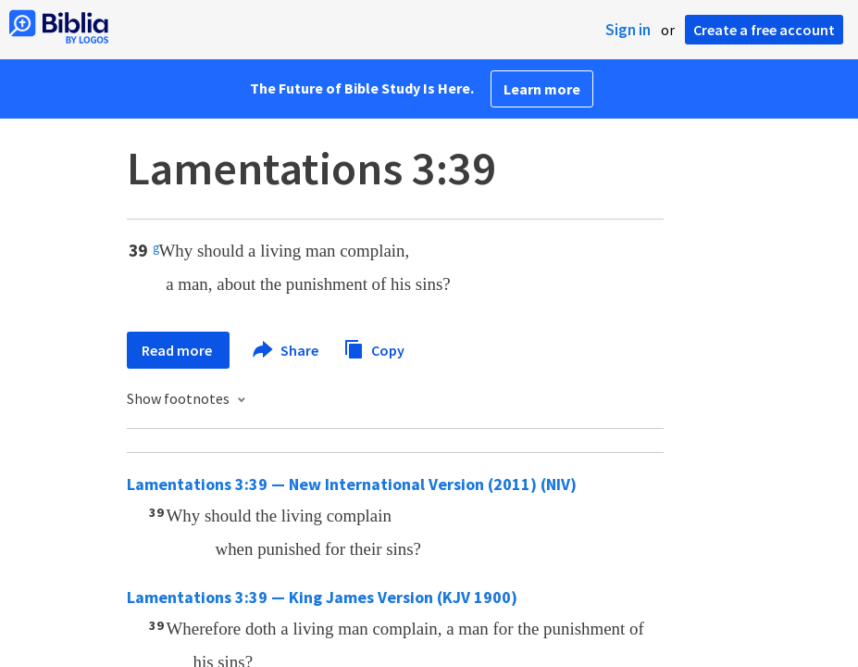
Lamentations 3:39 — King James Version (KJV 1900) (322, 597)
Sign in (628, 29)
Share (286, 350)
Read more (178, 350)
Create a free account (764, 29)
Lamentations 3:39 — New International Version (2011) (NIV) (352, 484)
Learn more (542, 89)
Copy (373, 348)
